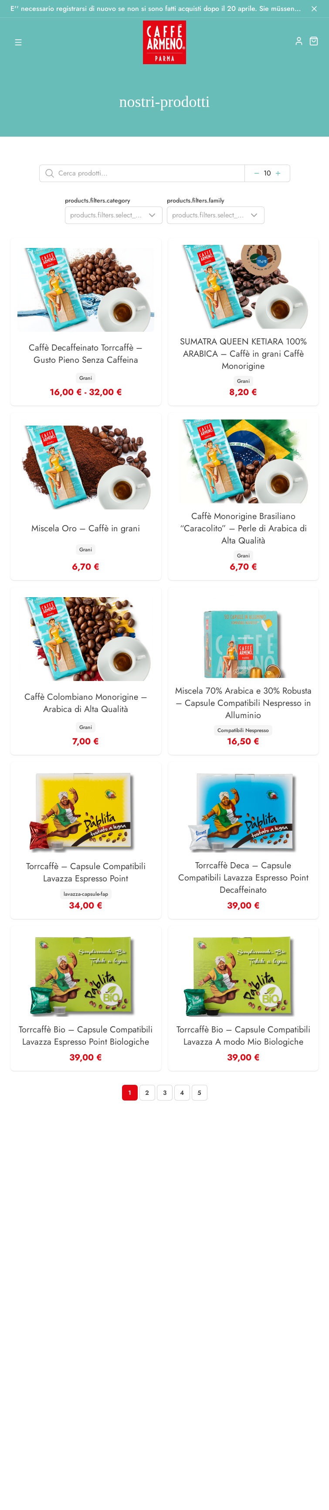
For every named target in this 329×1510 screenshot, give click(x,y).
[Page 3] (165, 1093)
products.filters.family (195, 200)
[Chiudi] (314, 9)
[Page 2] (147, 1093)
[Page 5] (199, 1093)
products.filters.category (97, 200)
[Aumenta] (278, 173)
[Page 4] (182, 1093)
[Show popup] (114, 215)
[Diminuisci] (257, 173)
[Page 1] (130, 1093)
